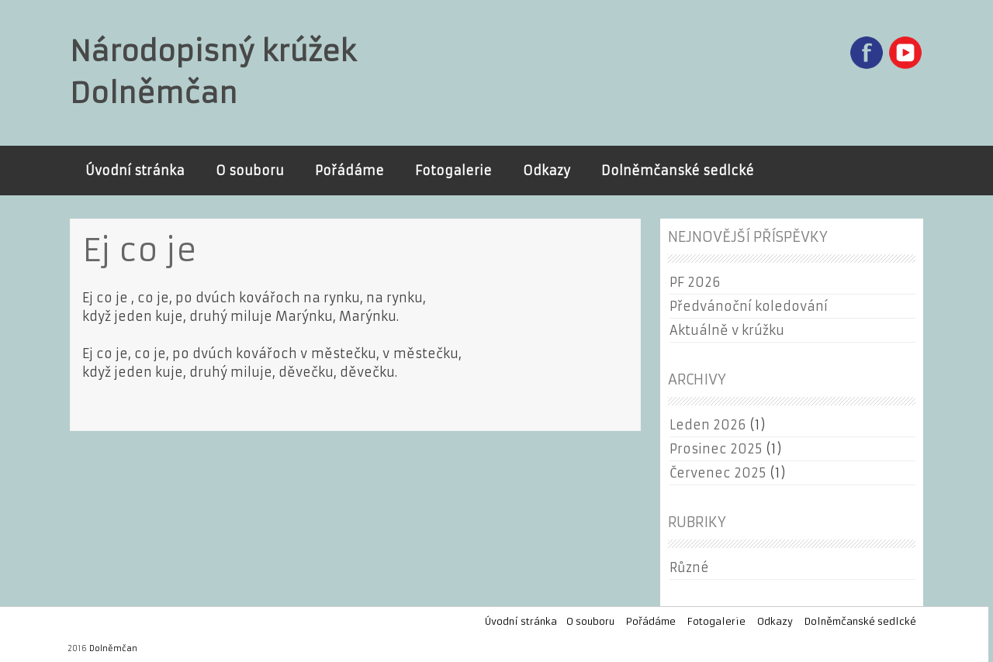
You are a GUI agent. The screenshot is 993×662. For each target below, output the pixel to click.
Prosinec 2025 (715, 449)
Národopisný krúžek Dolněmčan (213, 72)
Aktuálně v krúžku (726, 330)
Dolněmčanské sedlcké (677, 170)
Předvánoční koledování (748, 306)
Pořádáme (349, 170)
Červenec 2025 (717, 473)
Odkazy (546, 170)
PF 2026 (694, 282)
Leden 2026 (707, 425)
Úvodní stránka (135, 170)
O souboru (250, 170)
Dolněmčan (113, 648)
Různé (689, 567)
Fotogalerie (453, 170)
